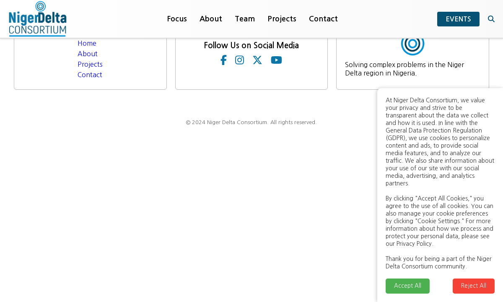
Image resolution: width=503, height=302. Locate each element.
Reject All (473, 286)
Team (245, 19)
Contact (323, 19)
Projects (281, 19)
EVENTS (458, 19)
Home (87, 43)
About (211, 19)
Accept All (407, 286)
